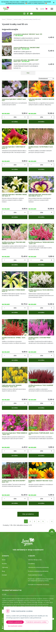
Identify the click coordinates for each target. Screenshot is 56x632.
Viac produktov (28, 514)
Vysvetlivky (31, 564)
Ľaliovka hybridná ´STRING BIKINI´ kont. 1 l (13, 290)
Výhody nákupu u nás (35, 560)
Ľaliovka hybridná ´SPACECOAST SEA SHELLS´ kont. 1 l (40, 195)
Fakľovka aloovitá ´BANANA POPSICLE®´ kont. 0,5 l (12, 386)
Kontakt (4, 575)
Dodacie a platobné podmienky (38, 571)
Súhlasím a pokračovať (15, 622)
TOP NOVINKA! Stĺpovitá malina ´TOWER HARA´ (14, 2)
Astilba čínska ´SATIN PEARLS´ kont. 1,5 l (41, 147)
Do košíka (15, 121)
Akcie (3, 560)
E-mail (4, 594)
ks (15, 117)
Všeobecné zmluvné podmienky (38, 567)
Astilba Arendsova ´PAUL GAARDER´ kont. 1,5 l (41, 386)
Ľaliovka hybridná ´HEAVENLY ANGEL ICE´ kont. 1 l (14, 195)
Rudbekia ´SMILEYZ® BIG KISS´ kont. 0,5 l (41, 481)
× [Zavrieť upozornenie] (54, 2)
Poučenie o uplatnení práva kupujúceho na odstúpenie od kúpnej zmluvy (40, 580)
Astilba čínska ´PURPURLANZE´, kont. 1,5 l (41, 433)
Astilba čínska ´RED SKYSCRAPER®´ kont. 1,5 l (14, 481)
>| (51, 521)
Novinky (4, 564)
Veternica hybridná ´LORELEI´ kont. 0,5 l (14, 99)
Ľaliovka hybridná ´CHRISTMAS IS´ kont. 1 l (14, 147)
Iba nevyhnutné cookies (15, 626)
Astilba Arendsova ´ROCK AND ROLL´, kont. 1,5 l (41, 290)
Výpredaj (5, 567)
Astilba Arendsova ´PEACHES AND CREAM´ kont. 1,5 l (13, 243)
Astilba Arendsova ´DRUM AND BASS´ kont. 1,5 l (41, 243)
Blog (3, 571)
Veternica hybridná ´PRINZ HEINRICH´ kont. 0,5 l (14, 433)
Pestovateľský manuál (35, 575)
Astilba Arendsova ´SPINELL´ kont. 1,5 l (14, 338)
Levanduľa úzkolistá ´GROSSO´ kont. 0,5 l (28, 34)
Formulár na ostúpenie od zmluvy (38, 584)
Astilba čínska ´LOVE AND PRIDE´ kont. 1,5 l (40, 338)
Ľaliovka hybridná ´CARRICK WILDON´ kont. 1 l (41, 99)
